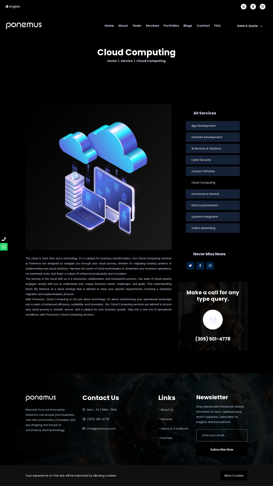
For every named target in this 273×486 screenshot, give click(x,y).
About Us (165, 410)
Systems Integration (204, 217)
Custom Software (203, 171)
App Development (203, 126)
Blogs (188, 25)
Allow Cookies (234, 475)
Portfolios (171, 25)
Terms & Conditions (173, 429)
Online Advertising (203, 228)
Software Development (206, 137)
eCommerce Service (205, 194)
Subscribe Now (221, 449)
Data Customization (204, 205)
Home (109, 25)
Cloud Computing (203, 182)
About (123, 25)
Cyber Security (201, 160)
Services (152, 25)
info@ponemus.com (99, 429)
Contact (203, 25)
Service (127, 61)
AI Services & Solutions (206, 148)
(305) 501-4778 (212, 339)
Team (136, 25)
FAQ (217, 25)
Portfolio (165, 438)
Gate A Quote (249, 26)
